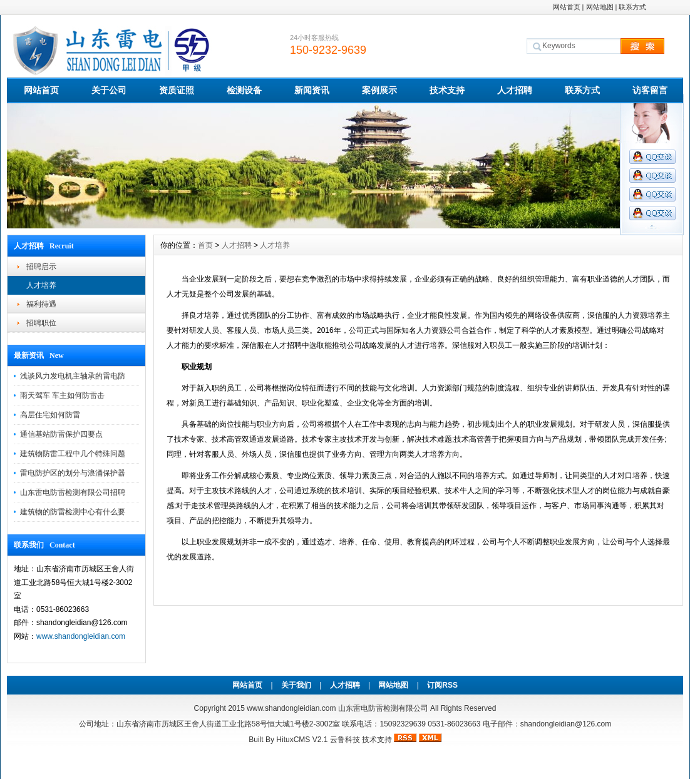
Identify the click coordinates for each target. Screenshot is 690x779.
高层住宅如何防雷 (50, 414)
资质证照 (176, 90)
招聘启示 (41, 266)
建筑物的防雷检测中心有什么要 (72, 511)
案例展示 (379, 90)
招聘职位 (41, 322)
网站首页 (566, 7)
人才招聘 (514, 90)
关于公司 (108, 90)
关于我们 (296, 685)
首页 (205, 245)
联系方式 (632, 7)
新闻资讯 (311, 90)
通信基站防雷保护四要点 (61, 434)
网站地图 (600, 7)
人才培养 (41, 285)
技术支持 (447, 90)
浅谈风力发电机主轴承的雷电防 (72, 376)
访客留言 (649, 90)
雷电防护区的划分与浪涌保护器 (72, 473)
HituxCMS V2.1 (301, 739)
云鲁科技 (345, 739)
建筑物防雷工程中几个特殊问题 (72, 453)
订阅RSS (442, 685)
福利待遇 (41, 304)
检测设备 (244, 90)
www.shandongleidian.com (80, 636)
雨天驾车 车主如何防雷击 (62, 395)
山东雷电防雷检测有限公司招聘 (72, 492)
